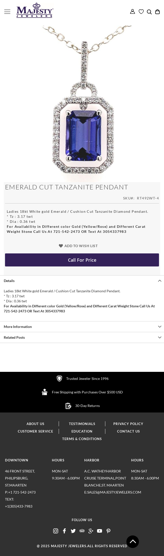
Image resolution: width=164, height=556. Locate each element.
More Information (18, 326)
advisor (82, 531)
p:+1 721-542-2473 (26, 500)
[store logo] (35, 10)
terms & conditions (82, 439)
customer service (35, 431)
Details (9, 281)
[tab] (82, 280)
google (90, 531)
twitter (73, 531)
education (82, 431)
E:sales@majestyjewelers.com (105, 492)
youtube (99, 531)
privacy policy (128, 424)
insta (55, 531)
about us (35, 424)
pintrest (108, 531)
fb (64, 531)
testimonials (82, 424)
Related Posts (14, 337)
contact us (128, 431)
